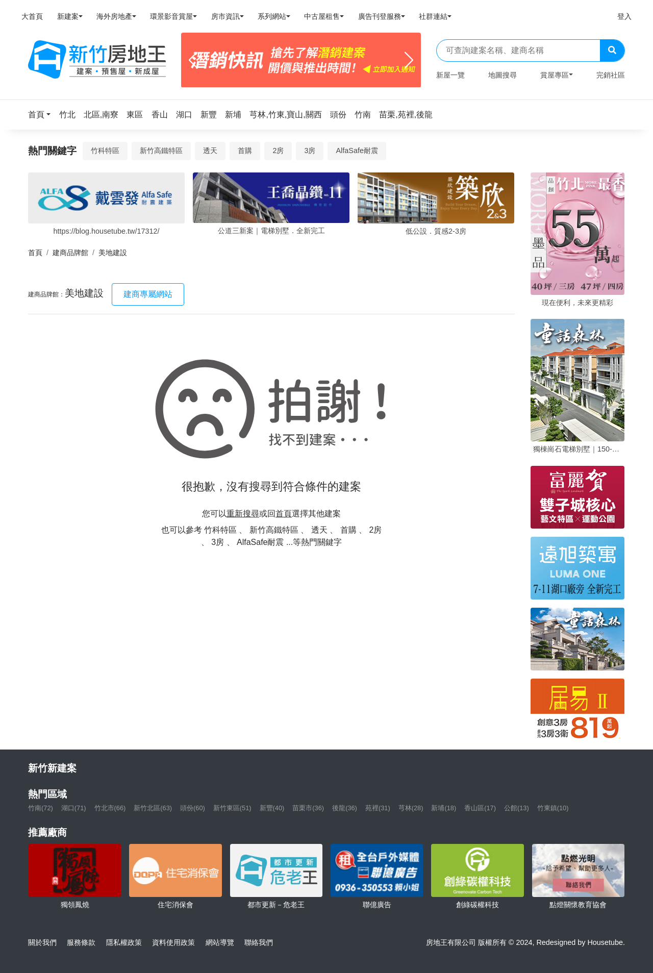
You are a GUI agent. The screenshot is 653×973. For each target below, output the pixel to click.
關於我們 (42, 942)
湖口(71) (73, 808)
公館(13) (516, 808)
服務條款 (81, 942)
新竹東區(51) (232, 808)
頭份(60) (192, 808)
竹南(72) (40, 808)
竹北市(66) (110, 808)
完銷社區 (610, 75)
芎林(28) (410, 808)
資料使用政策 (173, 942)
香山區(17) (480, 808)
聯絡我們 (258, 942)
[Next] (409, 60)
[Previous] (193, 60)
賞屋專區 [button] (554, 75)
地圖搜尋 (502, 75)
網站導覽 (220, 942)
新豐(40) (272, 808)
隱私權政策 (124, 942)
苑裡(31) (377, 808)
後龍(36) (344, 808)
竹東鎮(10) (553, 808)
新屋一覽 (450, 75)
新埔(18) (443, 808)
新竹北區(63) (153, 808)
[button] (42, 114)
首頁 (35, 252)
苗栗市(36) (308, 808)
